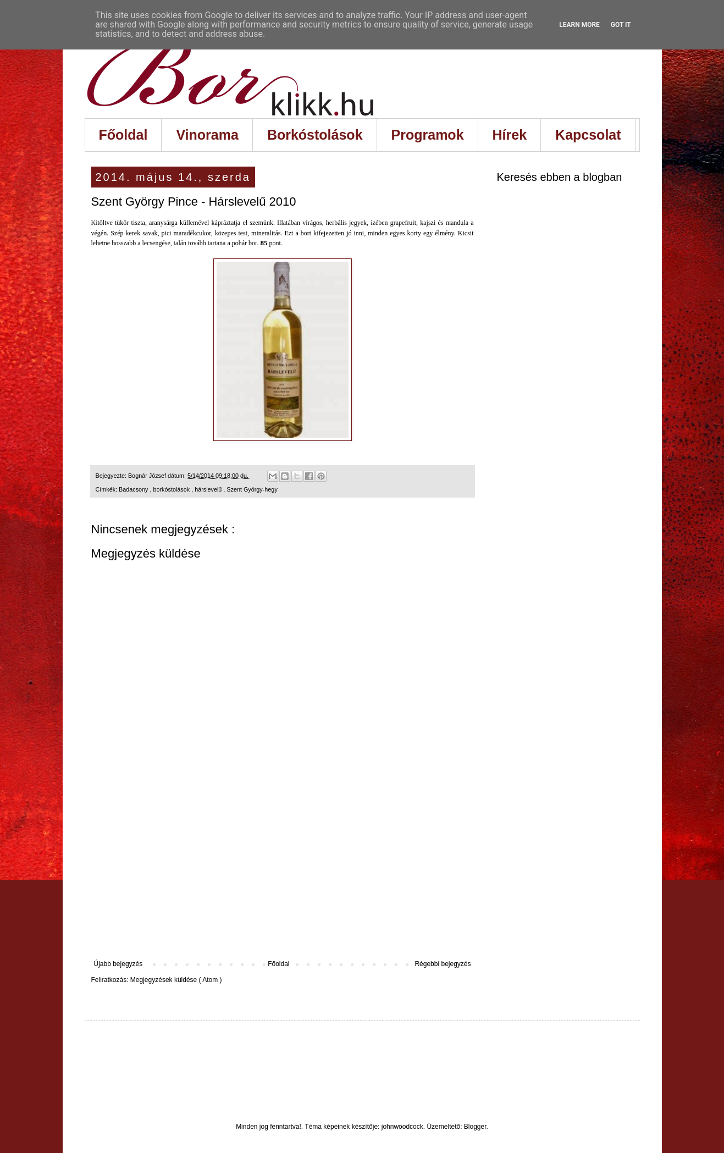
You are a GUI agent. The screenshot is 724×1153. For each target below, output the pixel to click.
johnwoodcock (402, 1126)
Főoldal (123, 134)
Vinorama (207, 134)
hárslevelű (209, 489)
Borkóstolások (315, 134)
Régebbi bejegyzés (442, 964)
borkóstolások (172, 489)
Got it (621, 25)
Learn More (579, 25)
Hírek (510, 134)
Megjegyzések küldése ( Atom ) (176, 980)
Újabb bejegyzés (118, 964)
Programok (427, 134)
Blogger (475, 1126)
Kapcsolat (588, 134)
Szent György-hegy (251, 489)
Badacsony (134, 489)
